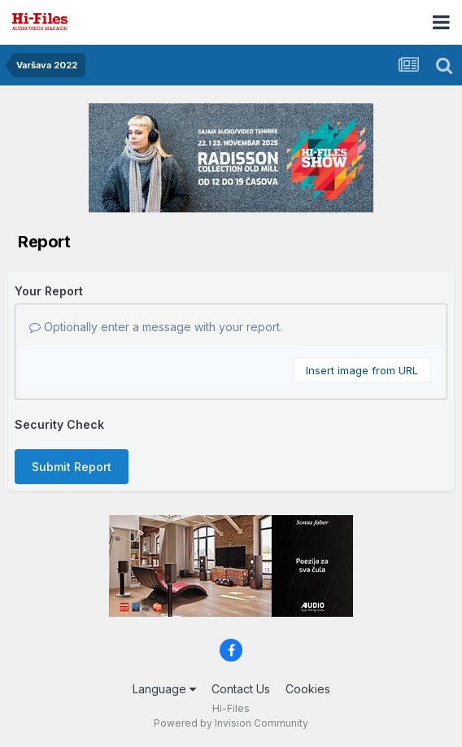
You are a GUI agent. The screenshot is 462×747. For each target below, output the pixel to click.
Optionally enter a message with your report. (155, 327)
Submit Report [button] (71, 467)
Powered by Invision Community (231, 723)
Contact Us (240, 689)
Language (164, 689)
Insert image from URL (362, 370)
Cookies (307, 689)
